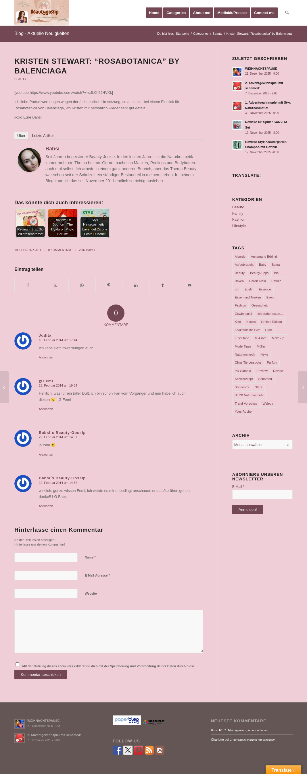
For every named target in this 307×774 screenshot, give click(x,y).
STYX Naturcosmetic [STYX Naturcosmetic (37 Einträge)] (249, 395)
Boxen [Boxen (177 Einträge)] (239, 281)
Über (21, 135)
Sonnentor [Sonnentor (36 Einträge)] (242, 387)
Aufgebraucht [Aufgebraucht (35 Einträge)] (244, 264)
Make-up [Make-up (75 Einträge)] (278, 338)
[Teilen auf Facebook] (28, 285)
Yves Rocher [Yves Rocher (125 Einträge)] (244, 411)
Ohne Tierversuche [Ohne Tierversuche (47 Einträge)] (248, 362)
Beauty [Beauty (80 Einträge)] (240, 273)
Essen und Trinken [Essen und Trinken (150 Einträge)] (248, 297)
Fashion (238, 219)
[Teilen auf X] (55, 285)
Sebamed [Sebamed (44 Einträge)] (265, 379)
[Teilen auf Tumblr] (162, 285)
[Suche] (287, 13)
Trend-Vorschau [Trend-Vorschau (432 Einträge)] (246, 403)
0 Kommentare (60, 250)
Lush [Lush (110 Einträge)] (268, 330)
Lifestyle (239, 226)
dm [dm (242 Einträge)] (237, 289)
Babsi (52, 149)
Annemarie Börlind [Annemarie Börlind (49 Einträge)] (264, 256)
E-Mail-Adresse (97, 575)
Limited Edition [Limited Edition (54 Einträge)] (271, 321)
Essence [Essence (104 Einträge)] (265, 289)
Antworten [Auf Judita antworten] (46, 357)
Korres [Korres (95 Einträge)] (251, 321)
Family (237, 213)
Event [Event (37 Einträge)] (270, 297)
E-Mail (238, 486)
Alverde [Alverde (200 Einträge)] (240, 256)
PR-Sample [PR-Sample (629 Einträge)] (243, 371)
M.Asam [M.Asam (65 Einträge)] (260, 338)
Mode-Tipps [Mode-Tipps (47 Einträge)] (243, 346)
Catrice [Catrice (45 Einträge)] (276, 281)
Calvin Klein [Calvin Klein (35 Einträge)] (257, 281)
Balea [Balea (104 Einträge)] (276, 264)
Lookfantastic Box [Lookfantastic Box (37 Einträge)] (247, 330)
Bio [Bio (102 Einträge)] (276, 273)
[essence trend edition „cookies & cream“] (4, 387)
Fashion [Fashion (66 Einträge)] (240, 305)
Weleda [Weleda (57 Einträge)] (267, 403)
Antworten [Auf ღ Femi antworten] (46, 409)
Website (91, 593)
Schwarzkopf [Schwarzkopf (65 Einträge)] (244, 379)
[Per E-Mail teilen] (189, 285)
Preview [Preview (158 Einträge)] (262, 371)
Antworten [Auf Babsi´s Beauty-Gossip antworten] (46, 454)
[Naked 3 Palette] (302, 387)
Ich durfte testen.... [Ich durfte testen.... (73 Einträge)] (271, 313)
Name (90, 557)
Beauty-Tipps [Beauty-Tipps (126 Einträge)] (259, 273)
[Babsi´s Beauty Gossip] (41, 13)
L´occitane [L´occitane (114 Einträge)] (242, 338)
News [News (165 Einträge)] (264, 354)
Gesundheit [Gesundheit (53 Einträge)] (260, 305)
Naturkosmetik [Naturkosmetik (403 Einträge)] (245, 354)
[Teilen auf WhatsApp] (82, 285)
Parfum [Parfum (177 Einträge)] (272, 362)
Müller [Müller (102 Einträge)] (261, 346)
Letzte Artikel (42, 135)
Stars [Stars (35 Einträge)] (258, 387)
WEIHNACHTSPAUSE (261, 68)
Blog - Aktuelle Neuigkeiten (41, 33)
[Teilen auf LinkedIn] (135, 285)
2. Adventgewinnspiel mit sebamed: (54, 735)
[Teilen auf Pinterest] (109, 285)
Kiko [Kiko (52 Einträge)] (238, 321)
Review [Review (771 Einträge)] (278, 371)
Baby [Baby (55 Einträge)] (262, 264)
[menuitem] (154, 13)
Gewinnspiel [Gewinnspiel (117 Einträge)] (243, 313)
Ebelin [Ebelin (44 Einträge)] (249, 289)
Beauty (20, 79)
